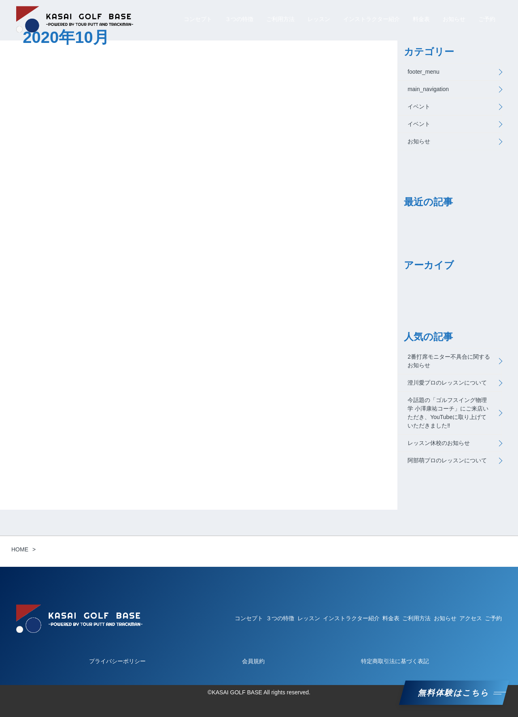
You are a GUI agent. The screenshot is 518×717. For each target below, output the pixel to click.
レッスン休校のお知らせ (439, 443)
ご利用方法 (280, 19)
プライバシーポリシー (117, 661)
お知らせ (454, 19)
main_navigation (428, 89)
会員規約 (253, 661)
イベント (419, 106)
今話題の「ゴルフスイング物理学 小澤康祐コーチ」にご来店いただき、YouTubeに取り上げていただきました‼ (448, 413)
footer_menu (423, 71)
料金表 (421, 19)
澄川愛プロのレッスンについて (447, 382)
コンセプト (198, 19)
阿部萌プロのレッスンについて (447, 460)
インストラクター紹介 (371, 19)
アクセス (470, 618)
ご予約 (486, 19)
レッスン (319, 19)
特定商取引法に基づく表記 (395, 661)
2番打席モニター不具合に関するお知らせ (449, 360)
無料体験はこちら (454, 692)
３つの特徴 (239, 19)
